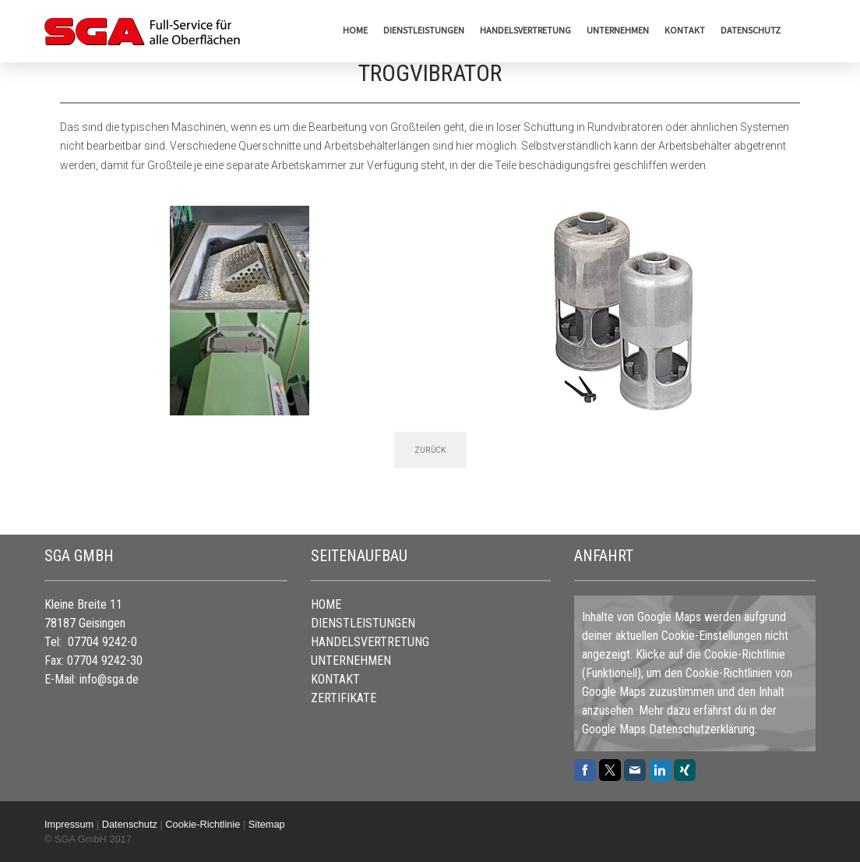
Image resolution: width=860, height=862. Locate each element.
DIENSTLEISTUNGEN (423, 30)
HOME (355, 30)
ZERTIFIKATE (343, 698)
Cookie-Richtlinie (744, 654)
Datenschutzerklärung (702, 729)
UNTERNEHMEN (618, 30)
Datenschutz (751, 30)
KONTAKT (684, 30)
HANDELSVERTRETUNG (525, 30)
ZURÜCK (430, 450)
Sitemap (266, 824)
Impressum (68, 824)
